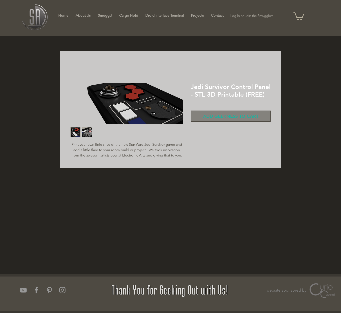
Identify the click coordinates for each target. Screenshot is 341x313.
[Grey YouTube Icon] (23, 290)
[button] (298, 15)
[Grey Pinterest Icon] (49, 290)
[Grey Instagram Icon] (62, 290)
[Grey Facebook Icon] (36, 290)
